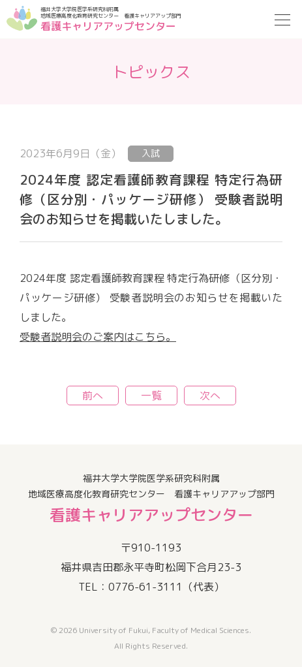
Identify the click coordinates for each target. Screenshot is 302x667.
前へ (92, 395)
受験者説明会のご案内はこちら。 (98, 337)
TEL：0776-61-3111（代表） (151, 587)
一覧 (151, 395)
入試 (151, 153)
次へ (210, 395)
